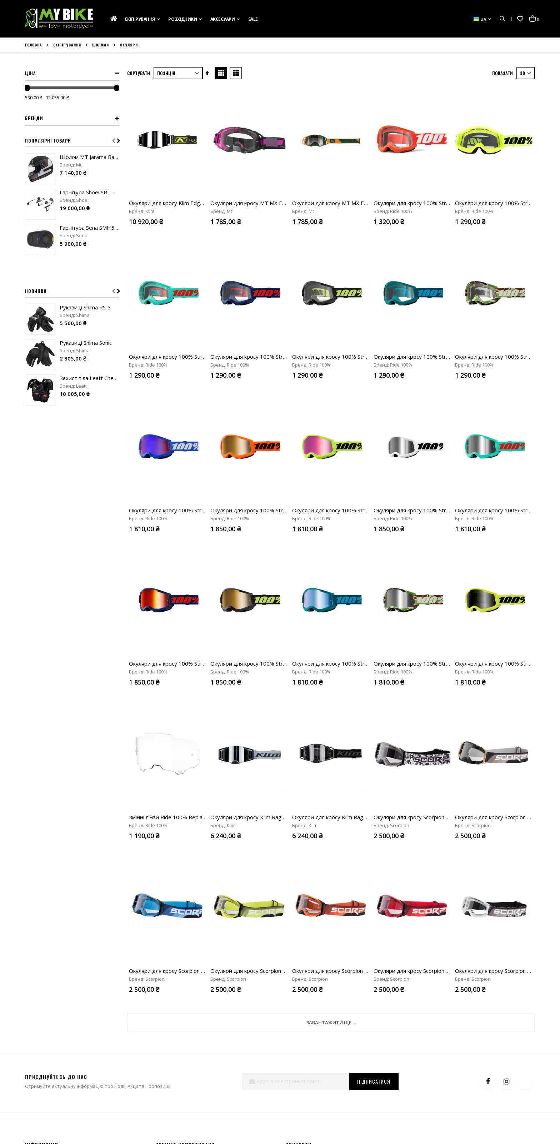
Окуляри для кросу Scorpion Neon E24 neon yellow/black (281, 970)
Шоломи (100, 45)
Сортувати (138, 73)
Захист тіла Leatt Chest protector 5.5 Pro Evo (89, 378)
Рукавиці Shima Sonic (86, 342)
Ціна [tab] (30, 73)
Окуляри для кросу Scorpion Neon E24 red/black (434, 970)
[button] (520, 19)
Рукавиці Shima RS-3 (85, 307)
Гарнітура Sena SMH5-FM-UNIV (89, 227)
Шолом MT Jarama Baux (89, 156)
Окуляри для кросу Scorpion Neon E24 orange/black (357, 970)
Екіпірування (67, 45)
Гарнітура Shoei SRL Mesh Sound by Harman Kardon (89, 192)
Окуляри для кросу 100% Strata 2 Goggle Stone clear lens (446, 356)
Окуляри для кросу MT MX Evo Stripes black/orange (357, 203)
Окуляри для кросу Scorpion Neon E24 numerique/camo (443, 817)
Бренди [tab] (34, 118)
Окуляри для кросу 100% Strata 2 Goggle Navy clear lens (281, 356)
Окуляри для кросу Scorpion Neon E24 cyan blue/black (196, 970)
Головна (33, 45)
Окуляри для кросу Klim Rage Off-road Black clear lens (360, 817)
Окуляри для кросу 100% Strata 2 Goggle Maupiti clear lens (203, 356)
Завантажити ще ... (331, 1022)
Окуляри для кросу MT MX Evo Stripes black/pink (271, 203)
